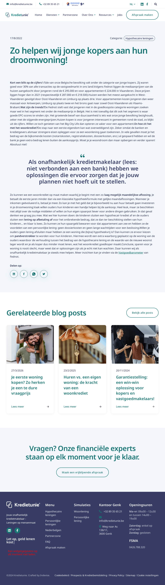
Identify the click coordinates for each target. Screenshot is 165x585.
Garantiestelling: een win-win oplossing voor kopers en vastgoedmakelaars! (135, 390)
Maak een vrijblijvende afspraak (82, 475)
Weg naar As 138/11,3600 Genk (108, 530)
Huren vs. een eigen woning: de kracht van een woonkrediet (82, 388)
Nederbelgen (53, 530)
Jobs (119, 15)
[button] (132, 4)
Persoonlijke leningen (52, 522)
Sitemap (130, 575)
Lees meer (30, 409)
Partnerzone (70, 15)
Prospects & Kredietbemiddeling (89, 575)
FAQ (47, 541)
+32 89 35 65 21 (110, 511)
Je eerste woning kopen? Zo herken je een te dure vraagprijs (28, 388)
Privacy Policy (117, 575)
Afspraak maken (142, 15)
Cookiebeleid (62, 575)
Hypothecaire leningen (139, 38)
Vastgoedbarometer (130, 252)
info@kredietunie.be (111, 519)
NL (131, 4)
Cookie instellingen (148, 575)
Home (38, 15)
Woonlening (81, 511)
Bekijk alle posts (142, 316)
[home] (17, 15)
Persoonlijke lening (81, 519)
